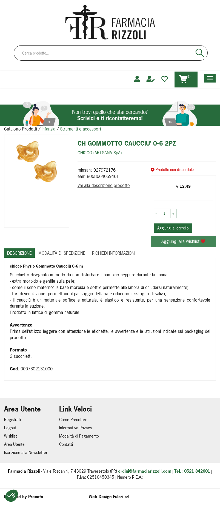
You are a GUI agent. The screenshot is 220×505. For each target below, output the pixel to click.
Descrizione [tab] (19, 253)
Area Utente (14, 444)
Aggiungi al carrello (172, 228)
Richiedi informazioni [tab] (113, 253)
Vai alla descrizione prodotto (104, 185)
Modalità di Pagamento (79, 436)
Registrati (12, 419)
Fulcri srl (121, 497)
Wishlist (10, 436)
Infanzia (48, 129)
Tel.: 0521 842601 (192, 471)
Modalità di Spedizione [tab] (61, 253)
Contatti (66, 444)
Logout (10, 428)
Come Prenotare (73, 419)
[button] (11, 495)
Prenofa (35, 497)
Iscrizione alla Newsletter (25, 452)
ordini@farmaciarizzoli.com (144, 471)
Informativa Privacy (75, 428)
